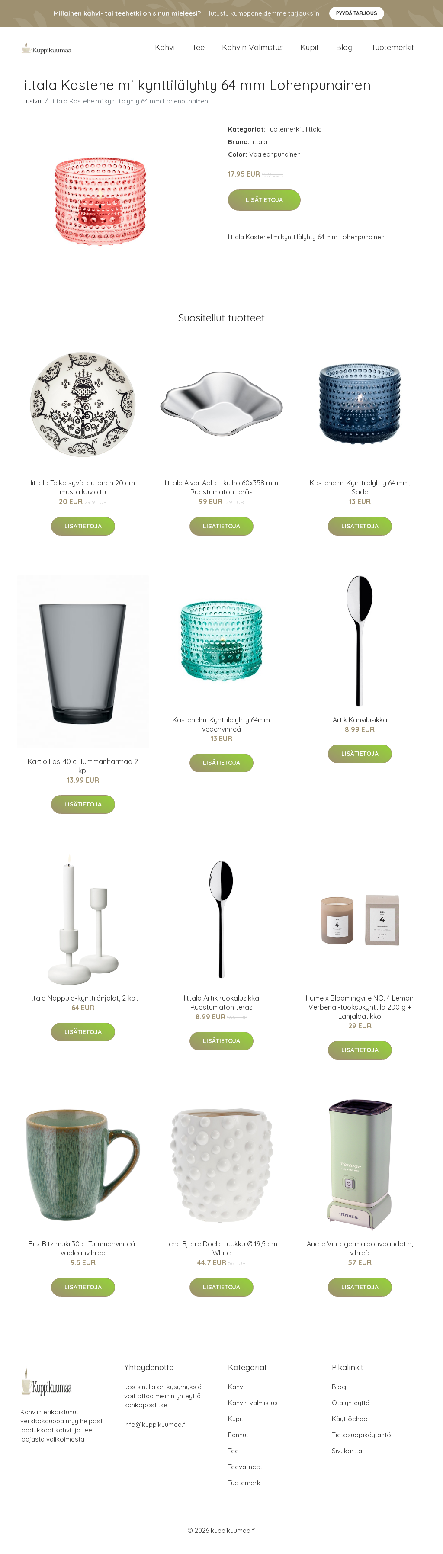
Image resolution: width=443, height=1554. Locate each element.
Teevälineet (245, 1475)
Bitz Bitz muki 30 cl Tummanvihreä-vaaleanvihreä (83, 1257)
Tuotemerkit (392, 52)
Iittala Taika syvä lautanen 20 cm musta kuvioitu (83, 496)
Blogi (345, 52)
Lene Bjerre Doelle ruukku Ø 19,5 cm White (221, 1257)
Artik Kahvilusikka (360, 728)
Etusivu (30, 110)
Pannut (238, 1443)
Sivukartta (347, 1459)
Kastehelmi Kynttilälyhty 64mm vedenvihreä (221, 733)
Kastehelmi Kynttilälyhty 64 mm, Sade (360, 496)
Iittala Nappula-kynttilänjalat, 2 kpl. (83, 1006)
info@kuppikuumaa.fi (155, 1433)
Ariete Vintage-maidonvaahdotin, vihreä (360, 1257)
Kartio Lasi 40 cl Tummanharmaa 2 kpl (83, 774)
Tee (198, 52)
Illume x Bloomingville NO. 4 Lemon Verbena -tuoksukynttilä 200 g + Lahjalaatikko (360, 1015)
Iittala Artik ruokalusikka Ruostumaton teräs (221, 1011)
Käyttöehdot (351, 1427)
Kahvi (165, 52)
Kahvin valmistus (252, 52)
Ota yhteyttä (350, 1411)
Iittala (314, 138)
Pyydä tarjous (356, 13)
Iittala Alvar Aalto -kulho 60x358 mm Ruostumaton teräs (221, 496)
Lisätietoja (264, 208)
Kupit (309, 52)
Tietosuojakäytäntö (361, 1443)
